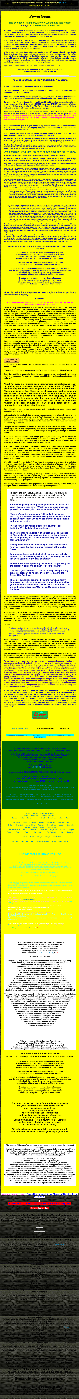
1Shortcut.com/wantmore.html (63, 787)
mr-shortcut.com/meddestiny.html (40, 785)
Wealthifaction (39, 737)
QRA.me (66, 1327)
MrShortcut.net (30, 797)
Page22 (62, 829)
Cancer (70, 735)
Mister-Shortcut (30, 928)
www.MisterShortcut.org (41, 804)
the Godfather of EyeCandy (44, 952)
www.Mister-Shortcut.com (29, 794)
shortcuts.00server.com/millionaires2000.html (21, 787)
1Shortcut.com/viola (45, 787)
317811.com (13, 794)
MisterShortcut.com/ (34, 799)
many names (59, 1244)
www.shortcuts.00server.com (14, 799)
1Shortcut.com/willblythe (62, 794)
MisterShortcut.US (67, 799)
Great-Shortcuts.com (51, 799)
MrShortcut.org (46, 794)
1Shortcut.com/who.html (65, 797)
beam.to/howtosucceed (32, 789)
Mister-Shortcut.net (47, 797)
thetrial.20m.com (48, 789)
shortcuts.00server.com (14, 797)
